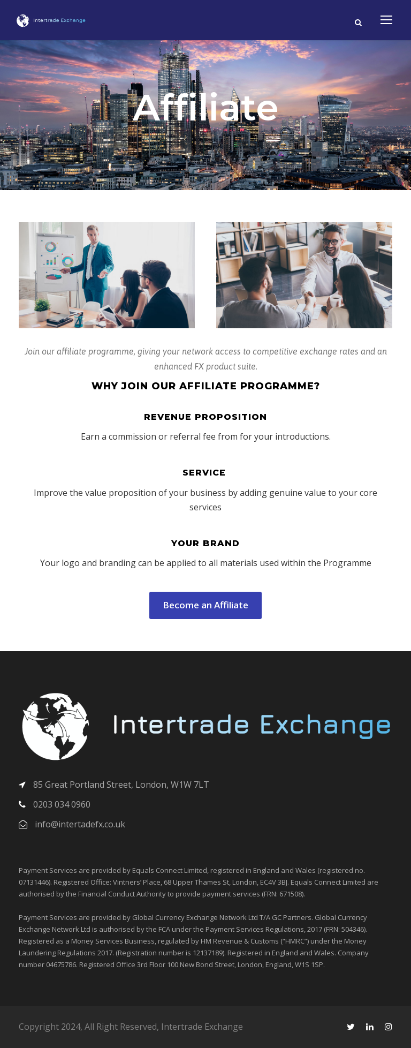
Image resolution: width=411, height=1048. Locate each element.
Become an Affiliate (205, 605)
